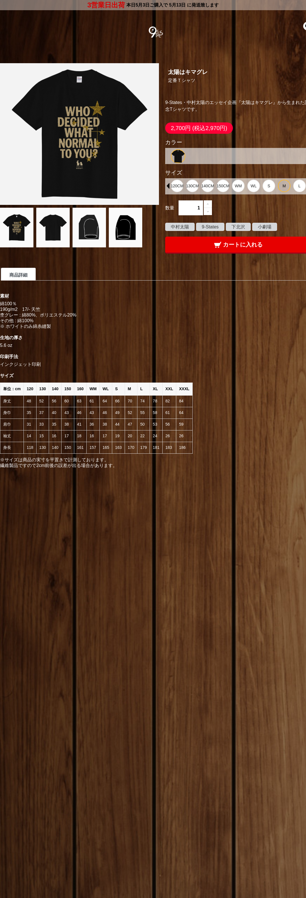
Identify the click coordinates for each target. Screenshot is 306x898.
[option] (178, 156)
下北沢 (238, 226)
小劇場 (264, 226)
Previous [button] (168, 186)
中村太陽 (180, 226)
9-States (210, 226)
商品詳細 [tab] (18, 275)
